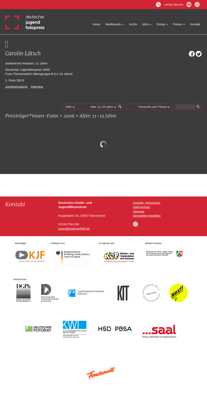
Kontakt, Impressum (146, 202)
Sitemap (138, 211)
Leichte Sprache (173, 3)
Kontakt (195, 24)
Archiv (133, 24)
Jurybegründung (16, 86)
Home (96, 24)
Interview (37, 86)
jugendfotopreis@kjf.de (74, 228)
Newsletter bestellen (147, 215)
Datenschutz (141, 207)
